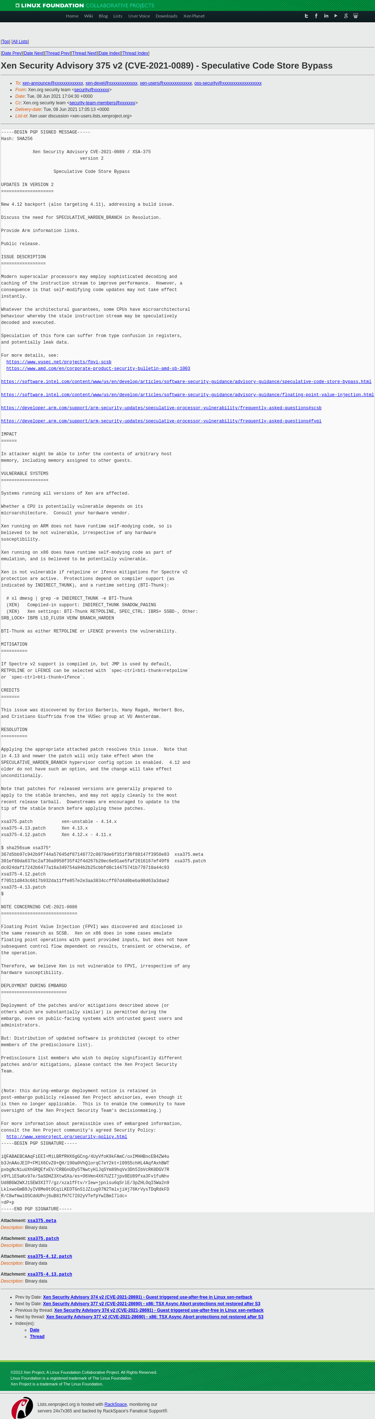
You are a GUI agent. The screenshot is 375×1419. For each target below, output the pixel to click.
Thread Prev (58, 53)
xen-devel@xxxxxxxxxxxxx (112, 83)
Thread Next (84, 53)
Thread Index (135, 53)
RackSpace (115, 1403)
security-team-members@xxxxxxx (102, 102)
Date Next (33, 53)
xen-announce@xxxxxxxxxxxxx (53, 83)
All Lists (20, 41)
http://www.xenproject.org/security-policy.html (66, 1137)
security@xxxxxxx (91, 89)
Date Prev (11, 53)
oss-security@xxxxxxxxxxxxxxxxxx (228, 83)
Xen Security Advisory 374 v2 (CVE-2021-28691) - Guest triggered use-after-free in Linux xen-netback (147, 1295)
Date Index (109, 53)
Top (5, 41)
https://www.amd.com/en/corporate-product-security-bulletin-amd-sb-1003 (98, 369)
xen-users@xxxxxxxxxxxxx (166, 83)
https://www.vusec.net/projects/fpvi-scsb (58, 362)
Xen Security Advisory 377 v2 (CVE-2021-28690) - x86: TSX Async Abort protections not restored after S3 (151, 1302)
